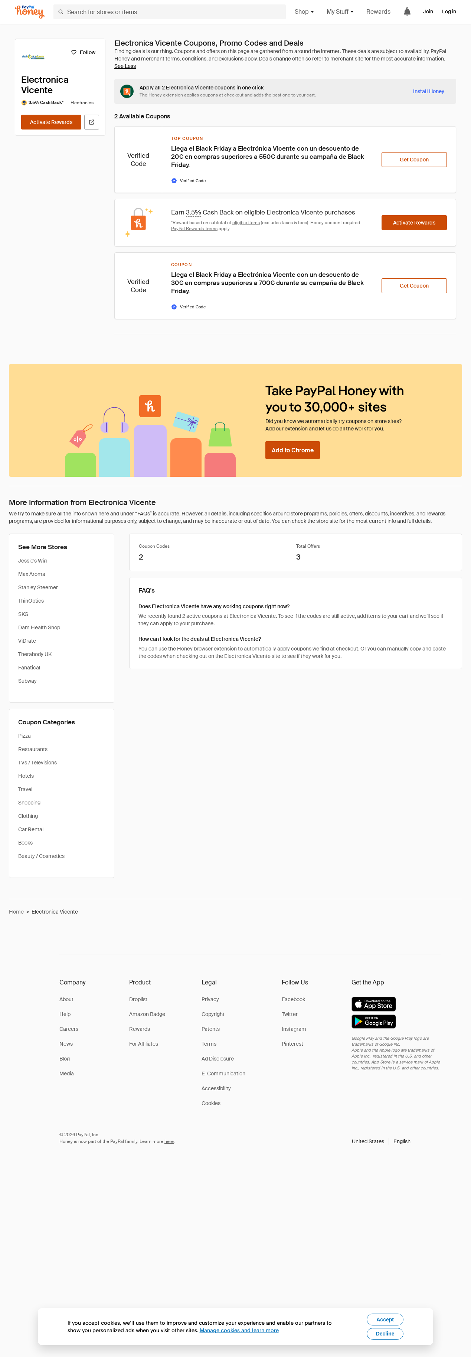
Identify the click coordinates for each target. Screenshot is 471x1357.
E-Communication (223, 1073)
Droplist (138, 999)
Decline (385, 1334)
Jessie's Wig (32, 560)
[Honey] (30, 12)
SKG (23, 614)
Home (16, 911)
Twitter (290, 1014)
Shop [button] (305, 12)
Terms (209, 1043)
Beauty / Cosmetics (41, 856)
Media (66, 1073)
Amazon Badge (147, 1014)
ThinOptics (31, 600)
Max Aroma (31, 574)
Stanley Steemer (38, 587)
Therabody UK (35, 654)
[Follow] (83, 52)
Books (25, 842)
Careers (68, 1029)
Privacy (210, 999)
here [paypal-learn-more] (169, 1141)
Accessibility (216, 1088)
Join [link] (428, 11)
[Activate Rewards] (51, 122)
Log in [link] (449, 11)
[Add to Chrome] (292, 450)
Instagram (294, 1029)
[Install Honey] (428, 91)
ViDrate (27, 640)
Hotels (26, 776)
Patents (211, 1029)
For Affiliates (143, 1043)
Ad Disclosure (218, 1058)
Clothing (28, 816)
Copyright (213, 1014)
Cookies (211, 1103)
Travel (25, 789)
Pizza (24, 735)
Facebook (293, 999)
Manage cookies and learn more (239, 1330)
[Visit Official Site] (91, 122)
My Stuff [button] (340, 12)
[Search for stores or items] (169, 11)
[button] (381, 1141)
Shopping (29, 802)
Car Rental (30, 829)
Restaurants (33, 749)
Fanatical (29, 667)
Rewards (378, 12)
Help (65, 1014)
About (66, 999)
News (66, 1043)
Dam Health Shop (39, 627)
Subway (27, 681)
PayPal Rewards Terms (194, 229)
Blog (64, 1058)
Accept (385, 1319)
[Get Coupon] (414, 159)
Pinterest (292, 1043)
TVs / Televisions (37, 762)
